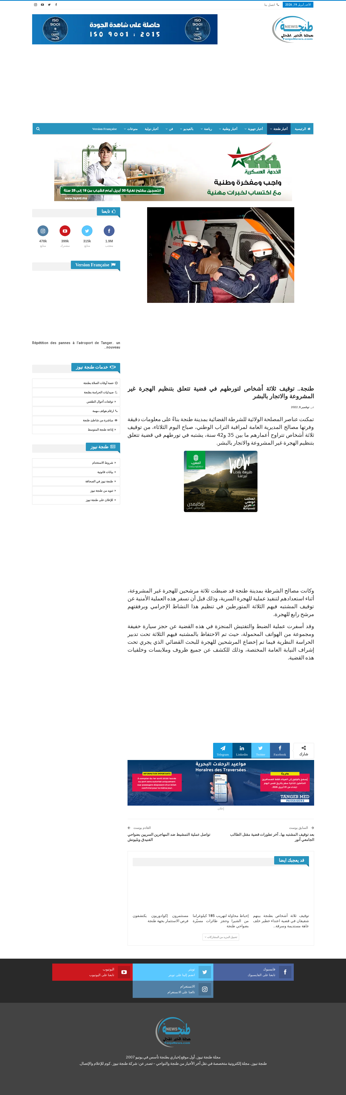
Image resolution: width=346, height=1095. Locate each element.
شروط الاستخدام (102, 462)
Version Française (104, 129)
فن (171, 129)
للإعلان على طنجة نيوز (99, 500)
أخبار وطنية (229, 129)
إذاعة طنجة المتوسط (100, 429)
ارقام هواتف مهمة (104, 411)
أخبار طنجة (280, 129)
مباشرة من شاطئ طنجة (100, 420)
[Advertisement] (173, 81)
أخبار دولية (151, 129)
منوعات (132, 129)
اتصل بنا (271, 5)
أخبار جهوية (255, 129)
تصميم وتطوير (71, 1087)
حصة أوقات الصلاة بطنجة (100, 383)
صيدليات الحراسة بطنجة (100, 392)
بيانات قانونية (105, 472)
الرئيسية (302, 129)
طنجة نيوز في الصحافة (99, 481)
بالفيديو (188, 129)
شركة (47, 1087)
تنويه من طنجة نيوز (101, 490)
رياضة (208, 129)
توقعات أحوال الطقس (100, 401)
